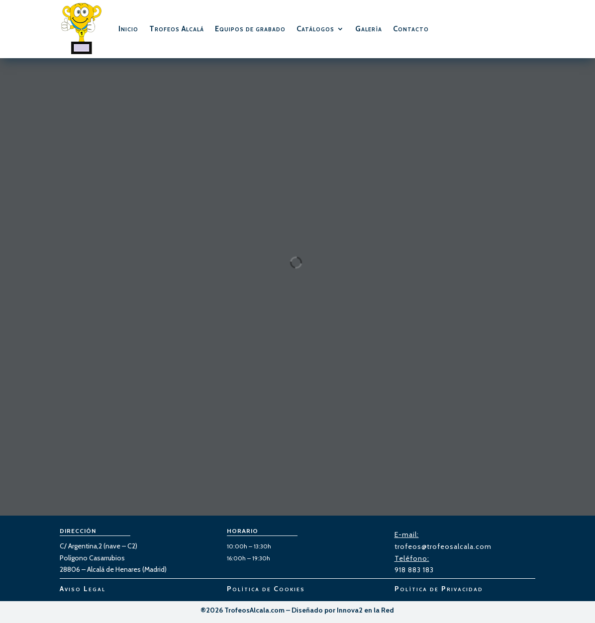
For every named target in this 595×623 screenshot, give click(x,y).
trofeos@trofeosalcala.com (443, 546)
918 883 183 (414, 569)
